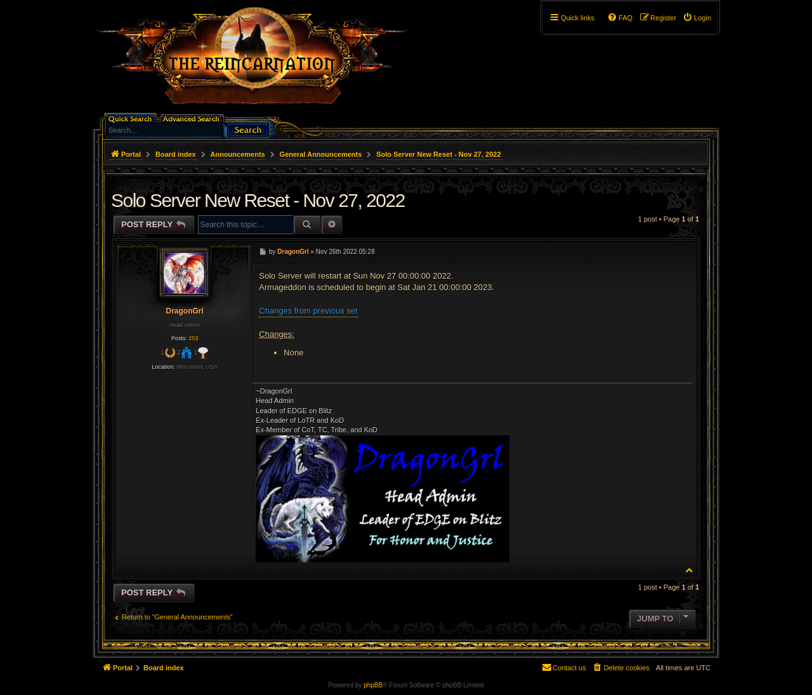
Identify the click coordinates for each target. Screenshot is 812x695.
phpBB (373, 685)
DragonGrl (184, 311)
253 (193, 338)
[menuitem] (697, 17)
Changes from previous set (308, 310)
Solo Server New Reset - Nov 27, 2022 (438, 154)
